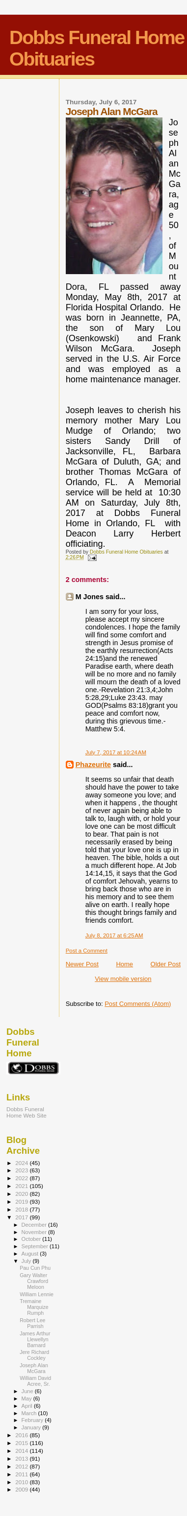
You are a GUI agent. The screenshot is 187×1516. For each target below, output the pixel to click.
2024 (22, 1163)
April (28, 1406)
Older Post (166, 964)
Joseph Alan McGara (34, 1368)
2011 (22, 1474)
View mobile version (123, 978)
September (36, 1246)
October (32, 1239)
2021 (22, 1186)
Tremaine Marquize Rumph (34, 1307)
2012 (22, 1466)
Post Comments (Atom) (138, 1003)
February (33, 1420)
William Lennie (36, 1294)
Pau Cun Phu (35, 1268)
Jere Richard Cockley (34, 1355)
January (32, 1427)
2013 (22, 1458)
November (35, 1232)
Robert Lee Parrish (32, 1323)
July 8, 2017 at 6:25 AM (114, 935)
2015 (22, 1443)
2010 (22, 1482)
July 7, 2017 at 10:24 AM (115, 752)
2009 (22, 1489)
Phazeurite (93, 765)
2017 (22, 1217)
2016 (22, 1435)
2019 (22, 1201)
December (35, 1225)
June (28, 1391)
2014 (22, 1450)
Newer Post (82, 964)
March (30, 1413)
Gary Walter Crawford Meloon (34, 1281)
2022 (22, 1178)
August (31, 1254)
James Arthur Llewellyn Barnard (35, 1339)
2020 (22, 1193)
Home (124, 964)
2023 (22, 1170)
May (27, 1398)
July (27, 1261)
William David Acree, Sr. (35, 1381)
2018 (22, 1209)
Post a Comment (86, 951)
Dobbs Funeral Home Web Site (26, 1112)
